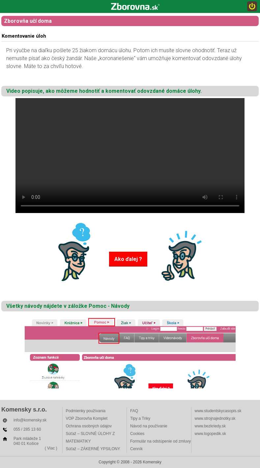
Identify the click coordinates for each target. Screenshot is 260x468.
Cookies (137, 433)
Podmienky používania (86, 411)
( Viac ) (51, 448)
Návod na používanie (148, 426)
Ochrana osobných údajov (89, 426)
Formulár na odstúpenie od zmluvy (160, 441)
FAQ (134, 411)
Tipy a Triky (140, 418)
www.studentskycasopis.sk (218, 411)
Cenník (136, 449)
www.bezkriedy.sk (210, 426)
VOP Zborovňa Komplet (87, 418)
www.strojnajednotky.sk (215, 418)
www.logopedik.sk (210, 433)
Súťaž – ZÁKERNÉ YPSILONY (93, 449)
